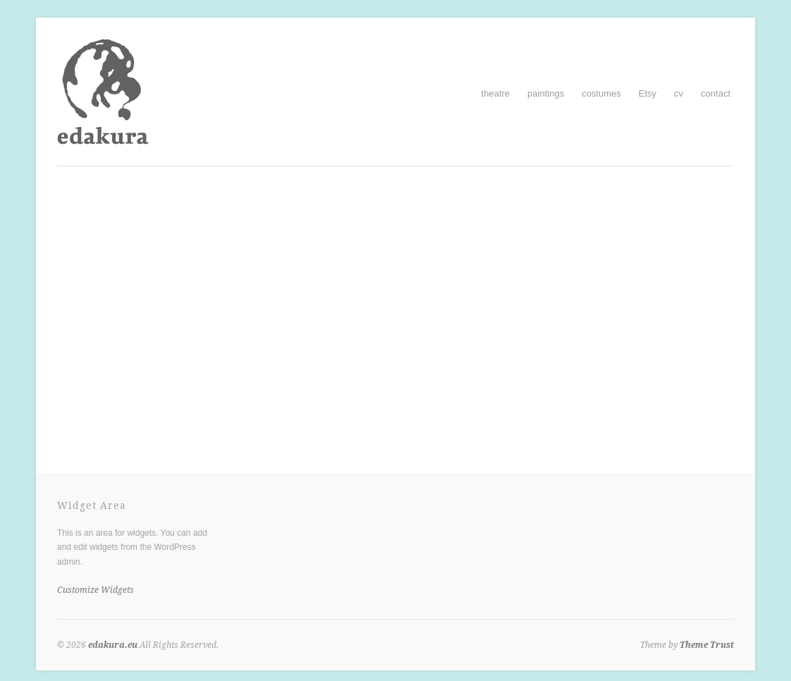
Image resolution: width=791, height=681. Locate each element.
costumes (601, 93)
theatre (496, 93)
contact (715, 93)
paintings (545, 93)
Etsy (647, 93)
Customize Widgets (95, 590)
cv (678, 93)
